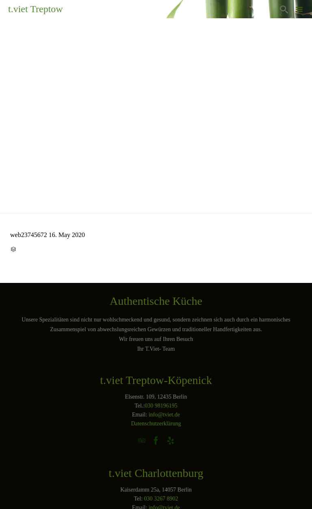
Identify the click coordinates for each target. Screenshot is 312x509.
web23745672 (28, 234)
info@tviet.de (164, 415)
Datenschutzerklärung (156, 424)
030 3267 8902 (161, 499)
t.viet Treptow (35, 9)
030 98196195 (161, 406)
